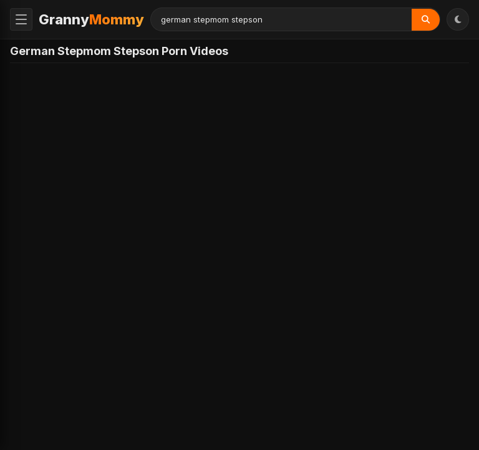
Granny (91, 19)
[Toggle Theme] (458, 19)
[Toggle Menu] (21, 19)
